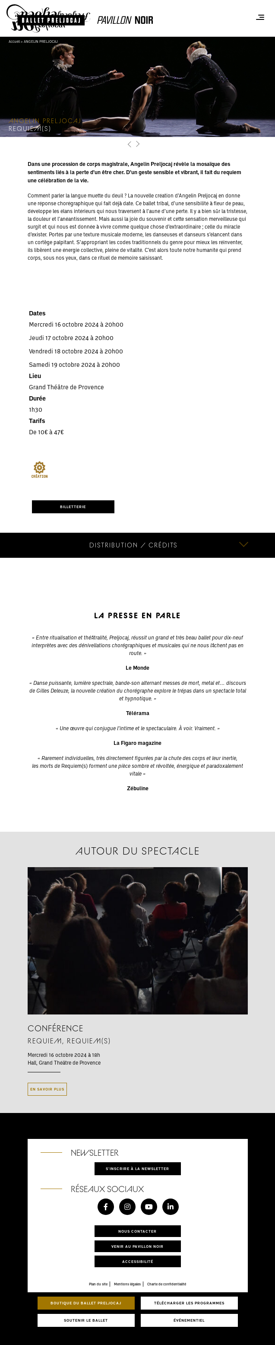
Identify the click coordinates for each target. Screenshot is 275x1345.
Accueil (14, 41)
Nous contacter (137, 1231)
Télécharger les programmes (189, 1302)
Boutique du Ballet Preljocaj (86, 1302)
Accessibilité (137, 1261)
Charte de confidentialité (166, 1284)
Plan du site (98, 1284)
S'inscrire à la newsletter (137, 1168)
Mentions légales (127, 1284)
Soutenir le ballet (86, 1320)
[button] (130, 144)
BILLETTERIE (73, 506)
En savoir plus (47, 1089)
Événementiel (189, 1320)
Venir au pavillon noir (137, 1246)
